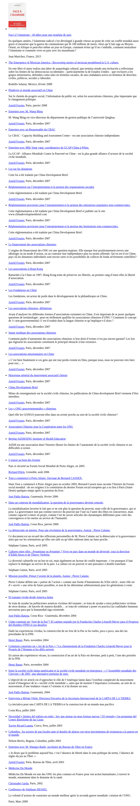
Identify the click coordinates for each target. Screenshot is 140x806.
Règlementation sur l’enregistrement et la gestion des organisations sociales (51, 186)
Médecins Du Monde (20, 768)
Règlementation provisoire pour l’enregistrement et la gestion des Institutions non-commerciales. (63, 226)
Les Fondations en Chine (22, 290)
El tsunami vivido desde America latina (30, 597)
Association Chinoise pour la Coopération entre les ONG (40, 426)
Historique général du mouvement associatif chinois (37, 375)
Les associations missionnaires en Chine (31, 353)
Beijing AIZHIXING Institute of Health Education (37, 438)
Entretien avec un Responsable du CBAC (31, 129)
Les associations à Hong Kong (25, 268)
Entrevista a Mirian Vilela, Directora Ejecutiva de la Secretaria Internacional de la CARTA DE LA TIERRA (69, 698)
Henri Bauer (15, 640)
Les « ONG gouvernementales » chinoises (32, 408)
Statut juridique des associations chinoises (32, 332)
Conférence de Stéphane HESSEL (27, 789)
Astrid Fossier (16, 105)
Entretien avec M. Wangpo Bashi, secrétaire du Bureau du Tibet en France (50, 746)
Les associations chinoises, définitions (30, 308)
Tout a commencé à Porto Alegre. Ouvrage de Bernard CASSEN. (45, 478)
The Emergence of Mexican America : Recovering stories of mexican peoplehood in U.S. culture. (63, 62)
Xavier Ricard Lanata (20, 725)
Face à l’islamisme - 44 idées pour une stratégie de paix (39, 34)
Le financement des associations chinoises (32, 244)
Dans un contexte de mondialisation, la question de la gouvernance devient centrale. (56, 502)
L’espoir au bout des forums (24, 460)
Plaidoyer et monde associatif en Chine (30, 90)
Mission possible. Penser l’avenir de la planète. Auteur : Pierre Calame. (48, 575)
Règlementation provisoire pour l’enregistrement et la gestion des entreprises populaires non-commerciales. (69, 205)
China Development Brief (23, 387)
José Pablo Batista (18, 496)
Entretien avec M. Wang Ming (25, 111)
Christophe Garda (18, 783)
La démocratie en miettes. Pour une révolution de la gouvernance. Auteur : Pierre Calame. (59, 530)
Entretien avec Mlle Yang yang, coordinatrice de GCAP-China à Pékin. (48, 147)
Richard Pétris (16, 472)
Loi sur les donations (20, 168)
